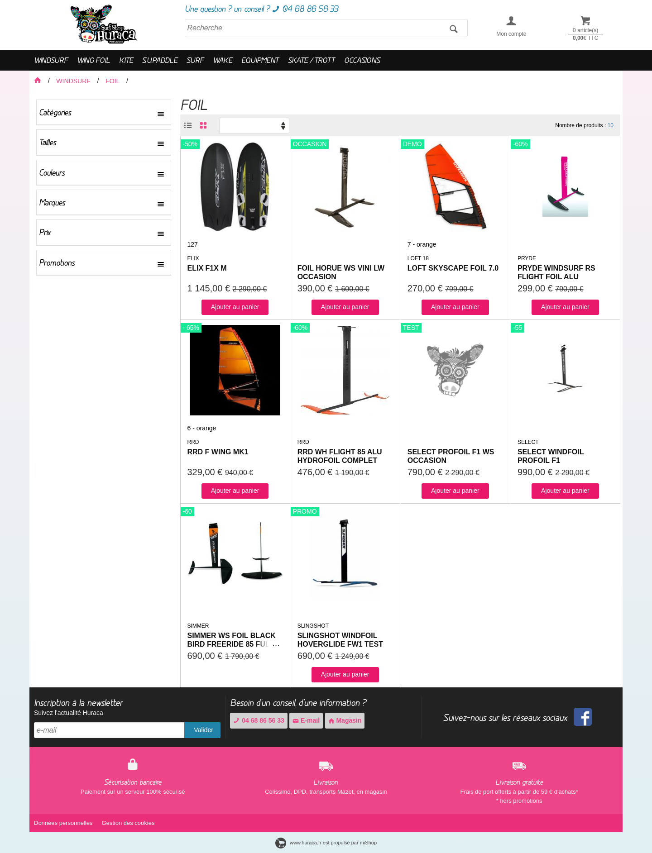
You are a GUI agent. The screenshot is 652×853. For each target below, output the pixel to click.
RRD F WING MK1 (218, 452)
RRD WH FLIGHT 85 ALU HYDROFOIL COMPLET (339, 456)
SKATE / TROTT (311, 60)
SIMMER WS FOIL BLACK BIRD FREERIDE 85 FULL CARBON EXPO (231, 644)
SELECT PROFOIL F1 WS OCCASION (451, 456)
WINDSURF (51, 60)
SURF (195, 60)
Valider (203, 730)
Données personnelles (63, 823)
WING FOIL (93, 60)
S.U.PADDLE (159, 60)
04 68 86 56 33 (258, 720)
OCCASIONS (362, 60)
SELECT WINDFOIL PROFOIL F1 (551, 456)
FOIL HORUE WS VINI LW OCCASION (341, 272)
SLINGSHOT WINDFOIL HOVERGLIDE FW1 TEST (340, 640)
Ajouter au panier (235, 306)
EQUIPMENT (260, 60)
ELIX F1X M (207, 268)
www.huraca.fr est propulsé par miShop (326, 842)
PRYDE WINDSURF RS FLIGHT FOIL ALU (556, 272)
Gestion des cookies (127, 823)
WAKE (222, 60)
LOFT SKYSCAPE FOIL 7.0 (453, 268)
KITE (126, 60)
